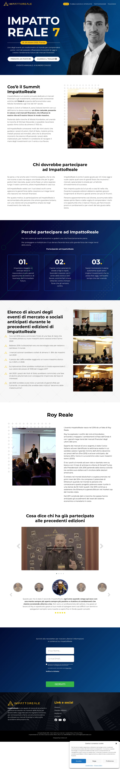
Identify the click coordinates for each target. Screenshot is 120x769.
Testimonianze (100, 4)
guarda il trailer (47, 58)
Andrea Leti (63, 737)
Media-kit (58, 712)
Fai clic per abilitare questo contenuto (54, 544)
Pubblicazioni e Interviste (81, 4)
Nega (94, 761)
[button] (116, 743)
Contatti (57, 716)
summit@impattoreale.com (83, 734)
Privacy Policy (98, 765)
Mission (57, 706)
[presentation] (60, 676)
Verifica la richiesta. (53, 671)
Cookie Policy (89, 765)
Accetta (78, 761)
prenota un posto (21, 58)
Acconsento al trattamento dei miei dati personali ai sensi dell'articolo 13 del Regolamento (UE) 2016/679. (60, 664)
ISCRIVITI (60, 683)
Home (66, 4)
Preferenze (110, 761)
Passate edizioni (60, 709)
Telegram (112, 4)
